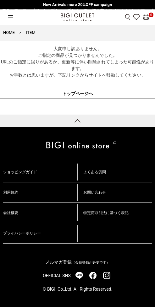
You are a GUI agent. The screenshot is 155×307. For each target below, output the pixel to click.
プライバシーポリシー (22, 233)
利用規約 (10, 192)
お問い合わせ (94, 192)
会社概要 (10, 213)
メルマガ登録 (77, 262)
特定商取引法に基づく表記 (106, 213)
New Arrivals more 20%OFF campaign (77, 4)
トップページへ (77, 93)
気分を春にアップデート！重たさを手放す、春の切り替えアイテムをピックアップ (77, 10)
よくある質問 (94, 172)
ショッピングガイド (20, 172)
